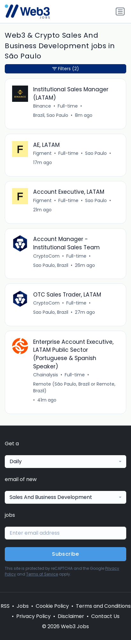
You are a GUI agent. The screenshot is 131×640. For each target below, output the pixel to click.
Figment (42, 153)
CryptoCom (46, 256)
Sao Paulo (96, 153)
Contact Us (105, 616)
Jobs (23, 606)
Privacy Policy (33, 616)
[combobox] (65, 461)
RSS (5, 606)
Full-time (68, 106)
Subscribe (65, 554)
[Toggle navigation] (120, 11)
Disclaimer (71, 616)
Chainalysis (45, 375)
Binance (42, 106)
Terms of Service (42, 574)
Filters (65, 68)
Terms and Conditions (103, 606)
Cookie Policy (52, 606)
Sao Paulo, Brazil (50, 265)
